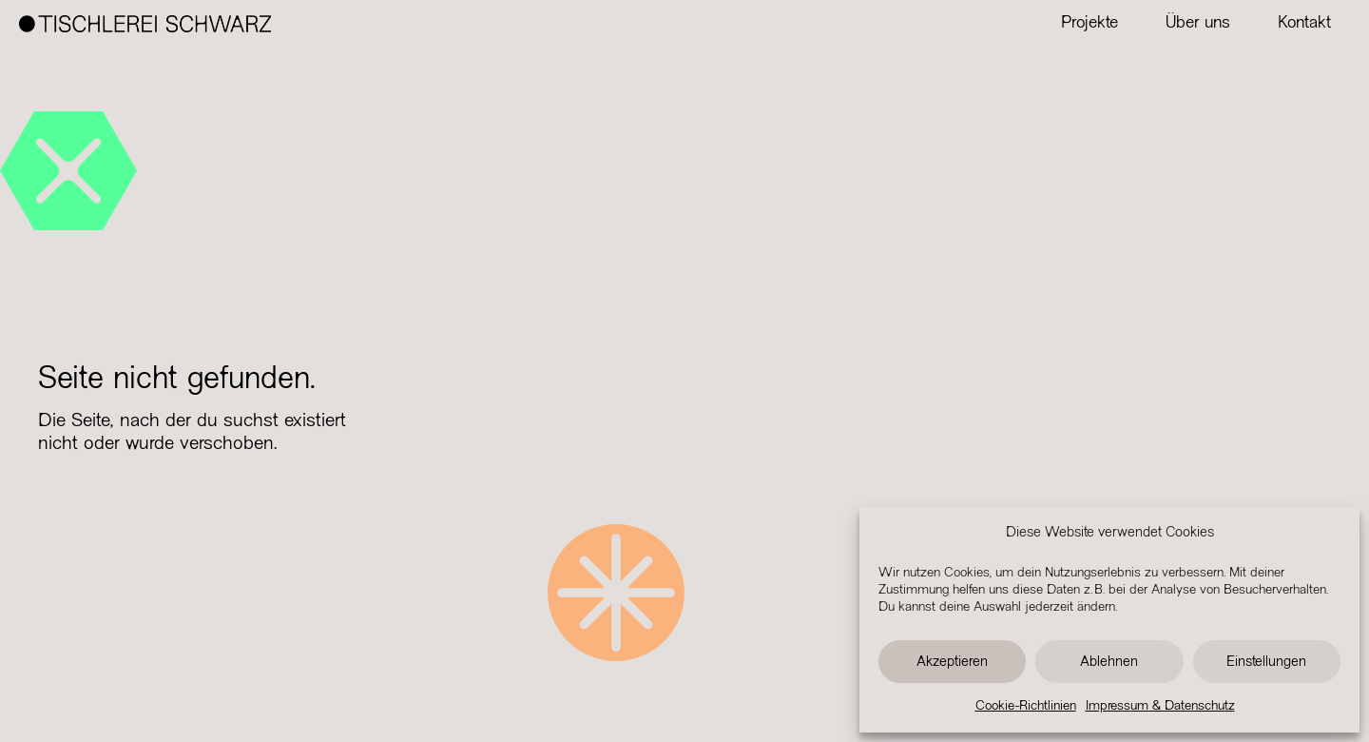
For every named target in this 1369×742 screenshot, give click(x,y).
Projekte (1089, 23)
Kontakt (1304, 23)
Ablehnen (1109, 662)
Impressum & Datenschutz (1160, 706)
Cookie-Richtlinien (1025, 706)
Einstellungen (1266, 662)
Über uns (1198, 23)
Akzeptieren (952, 662)
